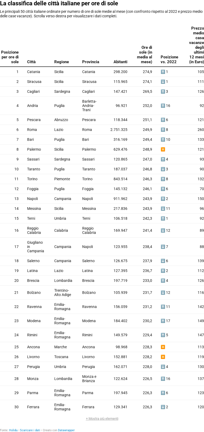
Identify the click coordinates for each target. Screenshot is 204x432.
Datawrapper (66, 430)
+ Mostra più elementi (102, 419)
